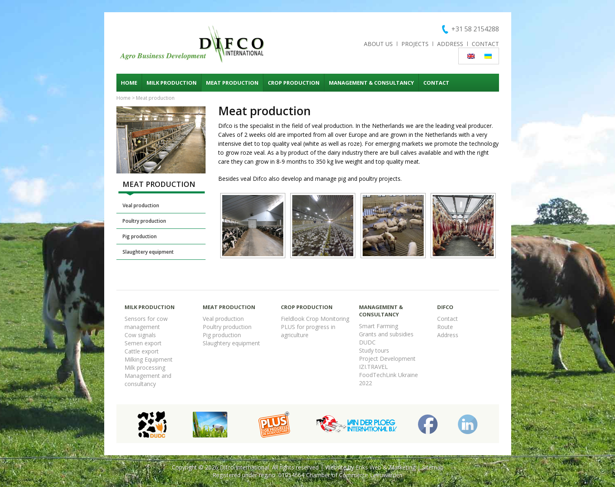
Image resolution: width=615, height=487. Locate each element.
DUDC (367, 342)
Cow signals (140, 335)
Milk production (172, 82)
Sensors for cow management (146, 323)
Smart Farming (378, 326)
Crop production (294, 82)
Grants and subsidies (386, 334)
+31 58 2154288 (475, 28)
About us (378, 44)
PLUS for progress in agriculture (308, 331)
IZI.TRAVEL (373, 367)
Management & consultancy (371, 82)
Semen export (143, 343)
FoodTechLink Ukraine (388, 375)
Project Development (387, 358)
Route (445, 327)
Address (450, 44)
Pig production (140, 236)
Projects (415, 44)
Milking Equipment (149, 359)
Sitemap (433, 467)
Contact (485, 44)
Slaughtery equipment (148, 251)
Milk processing (145, 367)
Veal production (141, 205)
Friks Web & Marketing (386, 467)
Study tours (374, 350)
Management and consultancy (148, 380)
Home (129, 82)
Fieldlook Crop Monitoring (315, 318)
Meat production (232, 82)
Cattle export (142, 351)
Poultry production (144, 220)
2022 (365, 383)
